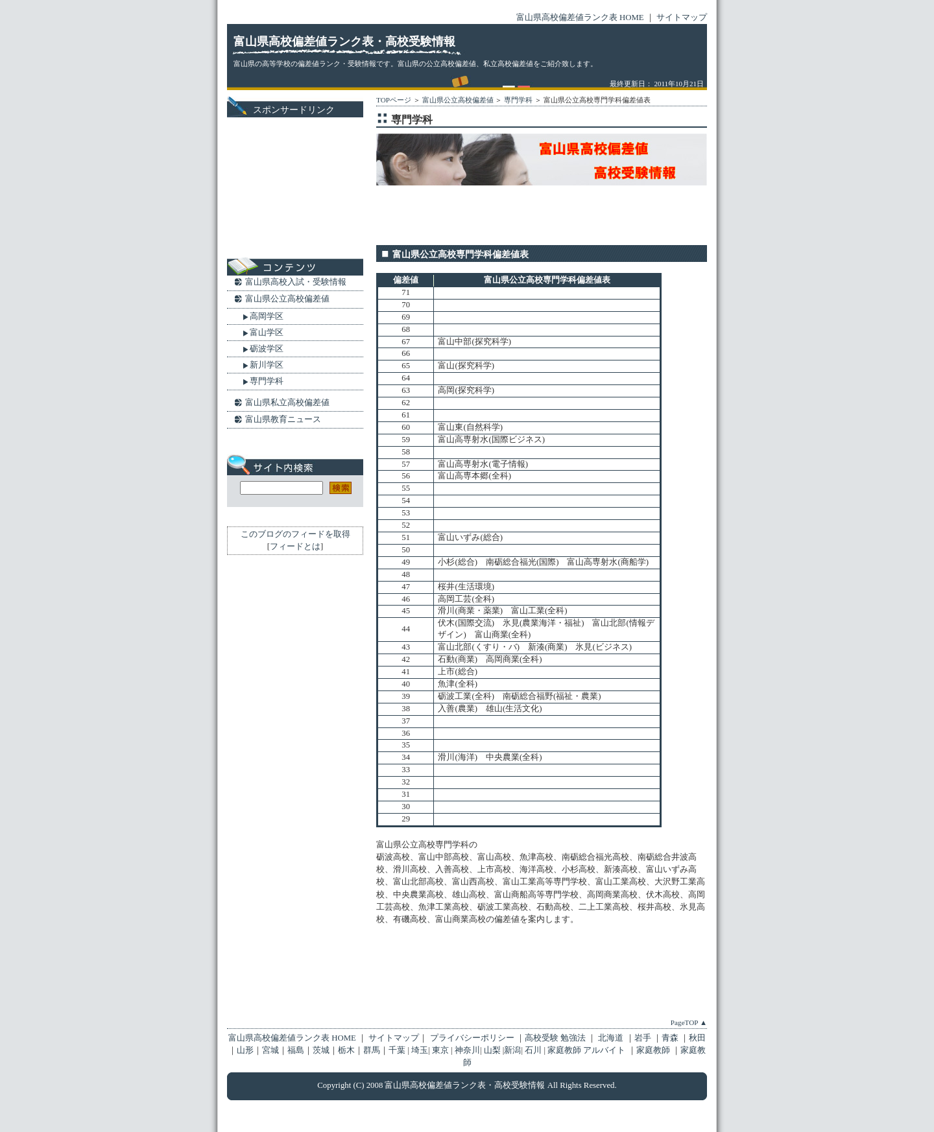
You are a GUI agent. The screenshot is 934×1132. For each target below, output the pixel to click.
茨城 (321, 1050)
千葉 (397, 1050)
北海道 (611, 1038)
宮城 (270, 1050)
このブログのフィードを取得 (295, 534)
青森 (671, 1038)
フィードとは (295, 546)
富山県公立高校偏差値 (458, 100)
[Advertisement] (528, 212)
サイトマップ (681, 17)
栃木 (346, 1050)
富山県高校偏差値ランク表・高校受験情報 (344, 41)
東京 (440, 1050)
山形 (245, 1050)
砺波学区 (266, 348)
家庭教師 (654, 1050)
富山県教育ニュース (283, 419)
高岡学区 (266, 316)
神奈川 (467, 1050)
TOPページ (393, 100)
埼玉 (419, 1050)
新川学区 (266, 365)
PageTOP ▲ (689, 1022)
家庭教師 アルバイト (587, 1050)
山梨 (492, 1050)
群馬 (371, 1050)
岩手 (643, 1038)
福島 (295, 1050)
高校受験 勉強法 (556, 1038)
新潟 (512, 1050)
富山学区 (266, 332)
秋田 (697, 1038)
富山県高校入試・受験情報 (295, 282)
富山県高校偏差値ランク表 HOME (580, 17)
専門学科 (518, 100)
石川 (533, 1050)
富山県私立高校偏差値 (287, 402)
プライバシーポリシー (471, 1038)
